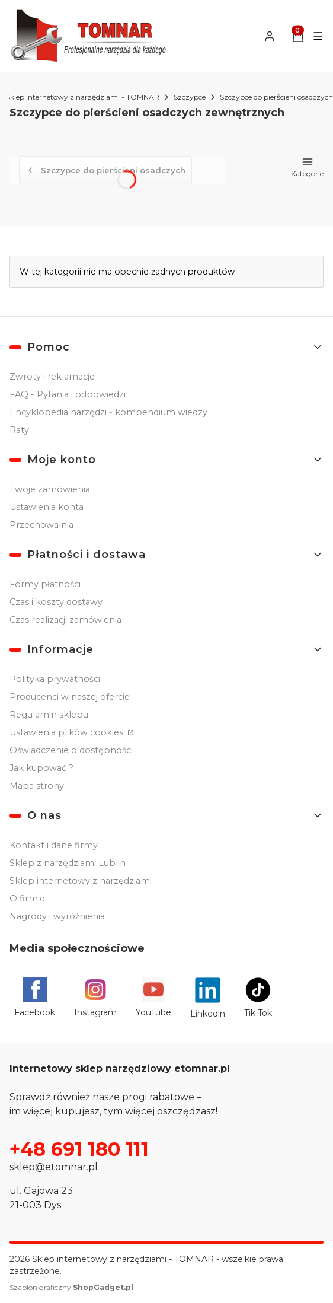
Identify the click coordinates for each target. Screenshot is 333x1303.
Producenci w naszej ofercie (69, 697)
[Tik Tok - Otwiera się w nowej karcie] (258, 998)
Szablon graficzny (72, 1287)
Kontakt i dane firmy (53, 845)
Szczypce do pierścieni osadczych (276, 97)
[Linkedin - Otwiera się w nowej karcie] (207, 998)
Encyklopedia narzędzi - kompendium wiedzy (108, 412)
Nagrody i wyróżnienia (57, 916)
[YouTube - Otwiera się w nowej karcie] (153, 998)
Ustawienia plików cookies (67, 732)
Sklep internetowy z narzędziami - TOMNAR (82, 97)
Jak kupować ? (41, 768)
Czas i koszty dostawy (56, 602)
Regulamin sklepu (48, 714)
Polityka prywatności (54, 679)
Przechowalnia (41, 525)
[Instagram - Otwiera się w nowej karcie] (95, 998)
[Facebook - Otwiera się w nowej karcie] (34, 998)
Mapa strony (36, 785)
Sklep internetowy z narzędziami (80, 880)
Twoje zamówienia (49, 489)
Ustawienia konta (46, 507)
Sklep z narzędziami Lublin (67, 863)
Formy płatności (45, 584)
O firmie (27, 898)
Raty (19, 430)
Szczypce (190, 97)
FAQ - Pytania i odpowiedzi (67, 394)
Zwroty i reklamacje (52, 376)
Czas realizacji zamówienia (65, 619)
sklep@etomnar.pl (53, 1167)
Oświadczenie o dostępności (71, 750)
